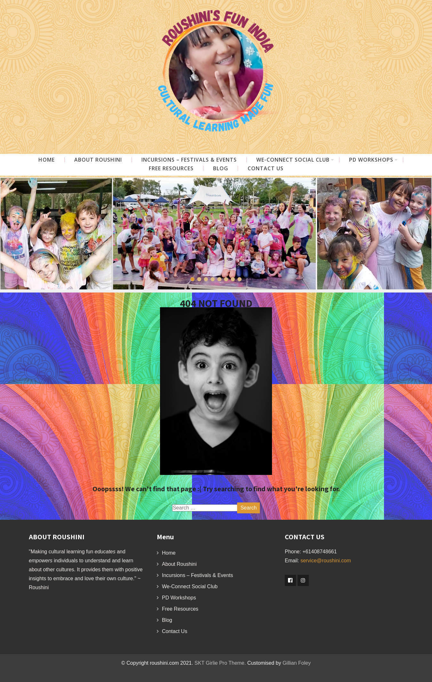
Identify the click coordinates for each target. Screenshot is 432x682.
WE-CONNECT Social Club (295, 159)
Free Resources (171, 168)
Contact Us (266, 168)
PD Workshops (373, 159)
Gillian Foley (297, 663)
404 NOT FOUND (216, 303)
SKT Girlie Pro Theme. (220, 663)
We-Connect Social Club (190, 586)
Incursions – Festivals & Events (189, 159)
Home (46, 159)
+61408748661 (319, 551)
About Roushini (98, 159)
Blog (220, 168)
